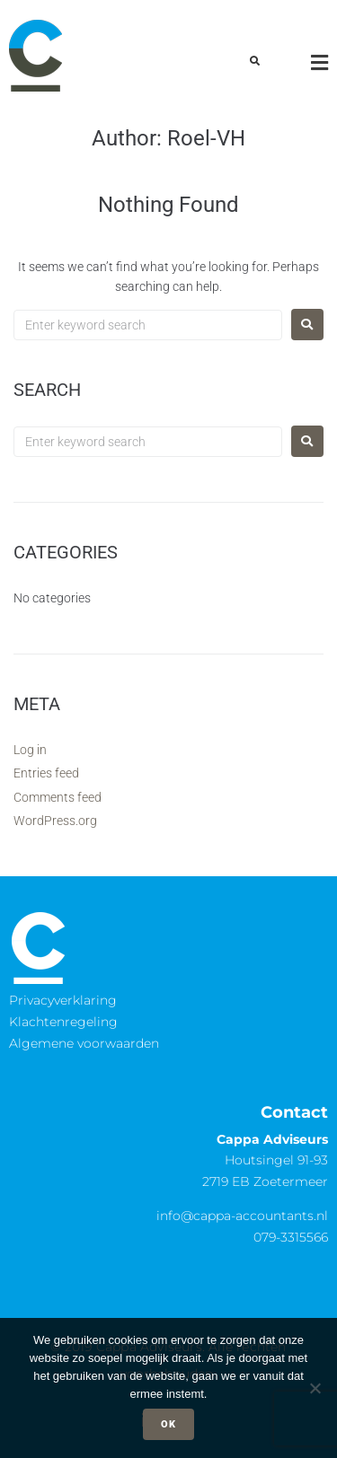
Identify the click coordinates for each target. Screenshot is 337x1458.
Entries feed (46, 773)
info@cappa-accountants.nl (242, 1216)
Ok (168, 1424)
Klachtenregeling (63, 1022)
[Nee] (315, 1388)
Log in (30, 749)
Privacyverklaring (63, 1000)
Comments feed (57, 797)
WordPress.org (55, 820)
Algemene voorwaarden (84, 1043)
